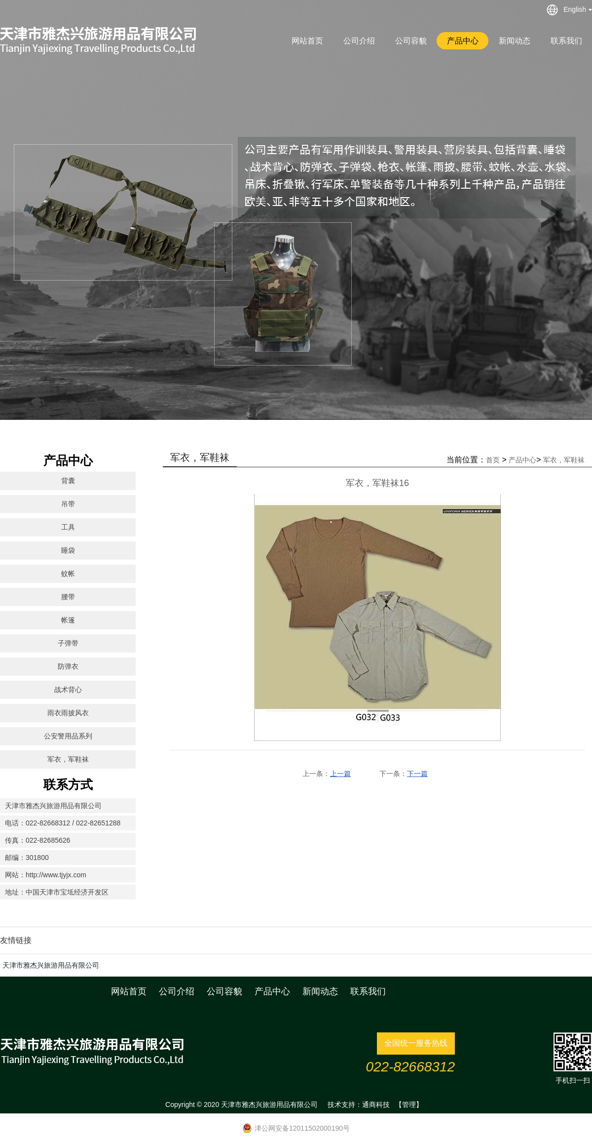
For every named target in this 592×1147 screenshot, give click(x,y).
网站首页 (307, 41)
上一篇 (340, 774)
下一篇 (417, 774)
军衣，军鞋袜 (68, 759)
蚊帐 (68, 573)
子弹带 (68, 643)
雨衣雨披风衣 (68, 713)
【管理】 (409, 1104)
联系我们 (566, 41)
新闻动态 (514, 41)
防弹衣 (68, 666)
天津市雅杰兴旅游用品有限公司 (50, 965)
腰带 (68, 597)
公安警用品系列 (68, 736)
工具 (68, 527)
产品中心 (463, 41)
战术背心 (68, 690)
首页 (493, 460)
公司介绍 (359, 41)
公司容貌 (411, 41)
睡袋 (68, 550)
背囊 (68, 481)
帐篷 (68, 620)
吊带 (68, 504)
